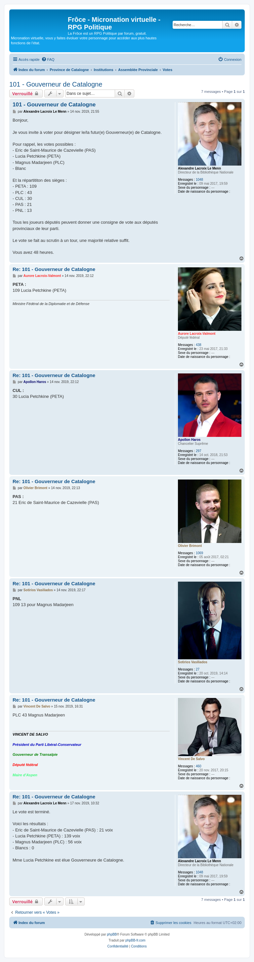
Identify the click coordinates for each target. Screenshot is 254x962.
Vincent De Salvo (191, 759)
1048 (199, 179)
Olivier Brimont (190, 546)
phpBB (112, 934)
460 (198, 766)
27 (197, 669)
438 (198, 345)
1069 (199, 553)
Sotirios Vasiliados (192, 662)
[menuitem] (48, 59)
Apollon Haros (189, 440)
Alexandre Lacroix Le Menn (199, 168)
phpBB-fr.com (135, 940)
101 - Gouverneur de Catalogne (55, 84)
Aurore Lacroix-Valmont (196, 333)
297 (198, 451)
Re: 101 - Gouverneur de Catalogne (54, 269)
